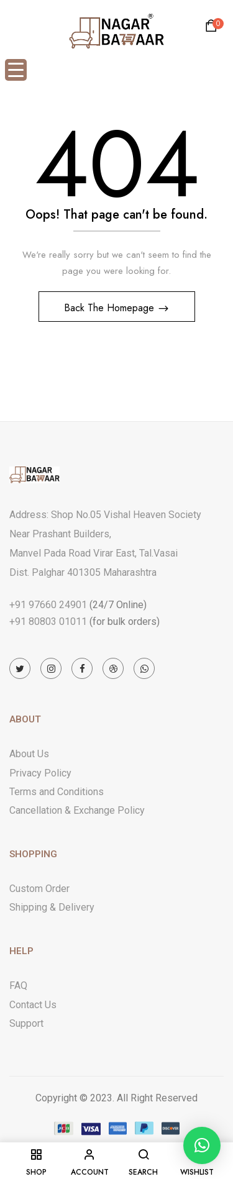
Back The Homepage (110, 308)
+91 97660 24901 (48, 605)
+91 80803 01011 (48, 621)
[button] (213, 29)
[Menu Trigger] (16, 70)
